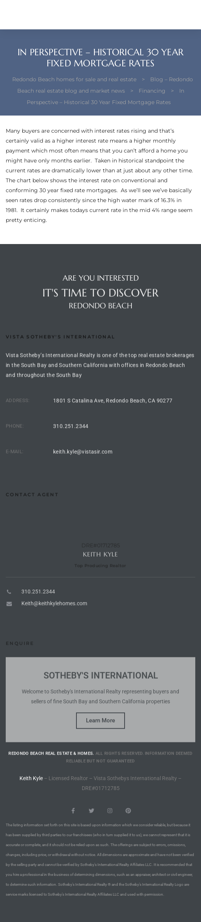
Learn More (100, 742)
